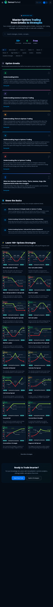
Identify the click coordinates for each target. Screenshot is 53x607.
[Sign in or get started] (50, 2)
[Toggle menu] (2, 2)
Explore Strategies (33, 478)
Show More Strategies (26, 454)
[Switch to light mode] (45, 2)
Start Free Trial (18, 478)
